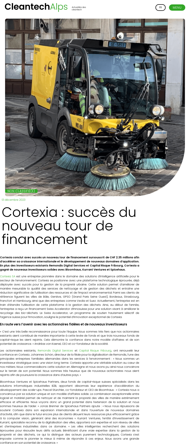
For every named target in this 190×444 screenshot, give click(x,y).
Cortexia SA (7, 276)
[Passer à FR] (160, 7)
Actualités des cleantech (79, 8)
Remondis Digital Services (55, 351)
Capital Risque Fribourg (95, 351)
